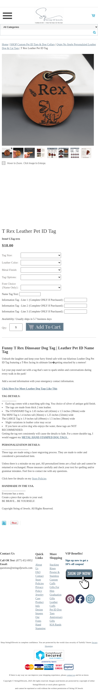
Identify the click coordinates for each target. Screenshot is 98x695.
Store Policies (39, 478)
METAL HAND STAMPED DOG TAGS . (45, 437)
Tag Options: (9, 277)
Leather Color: (10, 262)
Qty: (4, 327)
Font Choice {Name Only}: (10, 285)
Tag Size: (7, 255)
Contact (39, 576)
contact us (71, 675)
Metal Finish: (10, 269)
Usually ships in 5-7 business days (27, 319)
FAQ (38, 572)
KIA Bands (55, 624)
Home (5, 44)
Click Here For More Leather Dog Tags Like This (29, 388)
